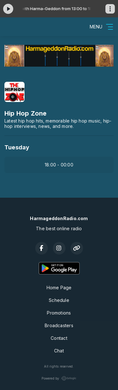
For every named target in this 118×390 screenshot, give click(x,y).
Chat (59, 350)
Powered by (59, 378)
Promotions (59, 312)
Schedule (59, 300)
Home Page (59, 287)
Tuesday (16, 147)
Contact (59, 338)
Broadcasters (59, 325)
